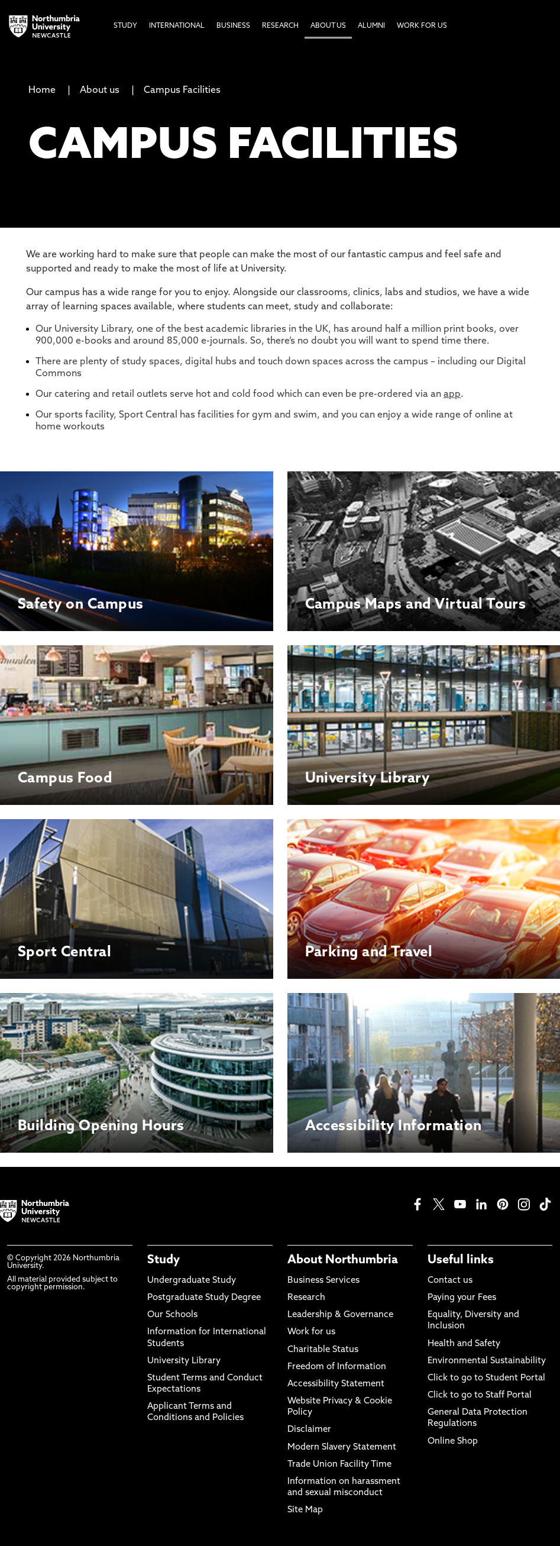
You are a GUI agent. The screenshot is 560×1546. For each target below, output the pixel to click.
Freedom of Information (336, 1367)
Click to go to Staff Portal (480, 1395)
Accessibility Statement (335, 1384)
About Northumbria (342, 1260)
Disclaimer (309, 1429)
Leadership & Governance (340, 1315)
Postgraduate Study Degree (204, 1297)
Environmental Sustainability (487, 1361)
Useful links (461, 1260)
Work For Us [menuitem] (422, 26)
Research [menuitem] (280, 26)
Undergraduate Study (191, 1280)
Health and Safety (464, 1344)
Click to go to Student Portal (486, 1378)
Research (306, 1297)
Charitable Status (322, 1350)
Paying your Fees (462, 1297)
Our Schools (172, 1315)
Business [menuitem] (233, 26)
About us (99, 90)
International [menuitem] (177, 26)
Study (163, 1260)
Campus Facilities (182, 90)
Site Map (305, 1510)
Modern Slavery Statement (341, 1447)
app (452, 394)
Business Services (323, 1280)
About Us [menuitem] (328, 26)
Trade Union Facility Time (339, 1464)
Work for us (311, 1332)
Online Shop (453, 1441)
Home (42, 90)
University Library (184, 1361)
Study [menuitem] (125, 26)
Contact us (450, 1280)
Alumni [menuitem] (371, 26)
